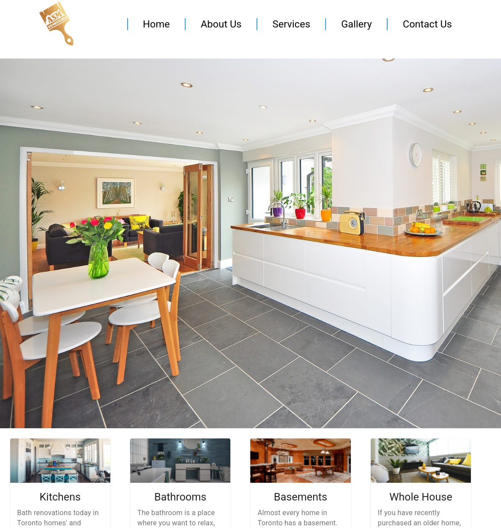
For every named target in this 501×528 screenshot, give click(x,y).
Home (156, 24)
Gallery (356, 24)
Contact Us (427, 24)
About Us (221, 24)
